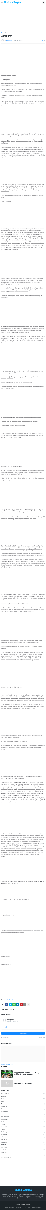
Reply (5, 1027)
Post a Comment (23, 1033)
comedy (23, 1129)
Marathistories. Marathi (23, 1114)
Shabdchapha (23, 1119)
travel (23, 1155)
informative (23, 1137)
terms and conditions (36, 1207)
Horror (23, 1101)
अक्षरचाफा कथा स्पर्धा (23, 1157)
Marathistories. (23, 1111)
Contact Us (18, 1207)
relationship (23, 1150)
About (6, 1207)
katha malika (23, 1140)
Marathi (23, 1104)
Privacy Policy (26, 1207)
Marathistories (23, 1109)
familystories (23, 1134)
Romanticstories (23, 1117)
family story (13, 1000)
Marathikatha (23, 1106)
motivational (23, 1147)
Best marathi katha (23, 1094)
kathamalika (23, 1142)
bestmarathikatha (23, 1127)
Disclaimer (11, 1207)
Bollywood (23, 1096)
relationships (23, 1152)
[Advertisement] (23, 18)
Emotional (7, 33)
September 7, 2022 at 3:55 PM (12, 1021)
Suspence (23, 1124)
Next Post (41, 1037)
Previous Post (5, 1037)
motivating (23, 1145)
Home (2, 33)
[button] (2, 2)
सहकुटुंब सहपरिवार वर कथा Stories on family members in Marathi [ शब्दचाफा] (26, 1073)
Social (23, 1122)
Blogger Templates (26, 1204)
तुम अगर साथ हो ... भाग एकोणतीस (23, 1083)
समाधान (4, 1067)
